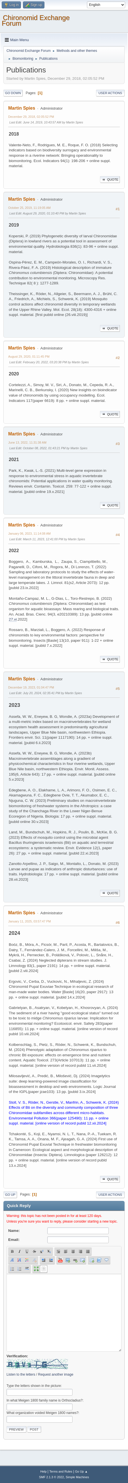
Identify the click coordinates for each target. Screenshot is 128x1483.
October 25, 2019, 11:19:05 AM (29, 207)
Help (43, 1471)
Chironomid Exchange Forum (36, 20)
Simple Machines (77, 1477)
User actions (110, 93)
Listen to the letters (21, 1374)
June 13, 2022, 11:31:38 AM (27, 442)
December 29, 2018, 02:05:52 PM (31, 116)
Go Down (13, 93)
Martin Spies (21, 108)
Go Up (10, 1194)
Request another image (55, 1374)
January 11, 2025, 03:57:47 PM (29, 921)
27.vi (13, 619)
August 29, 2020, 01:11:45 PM (29, 356)
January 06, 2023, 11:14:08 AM (29, 533)
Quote (109, 179)
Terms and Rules (60, 1471)
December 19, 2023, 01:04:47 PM (31, 687)
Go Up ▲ (81, 1471)
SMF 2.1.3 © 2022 (51, 1477)
